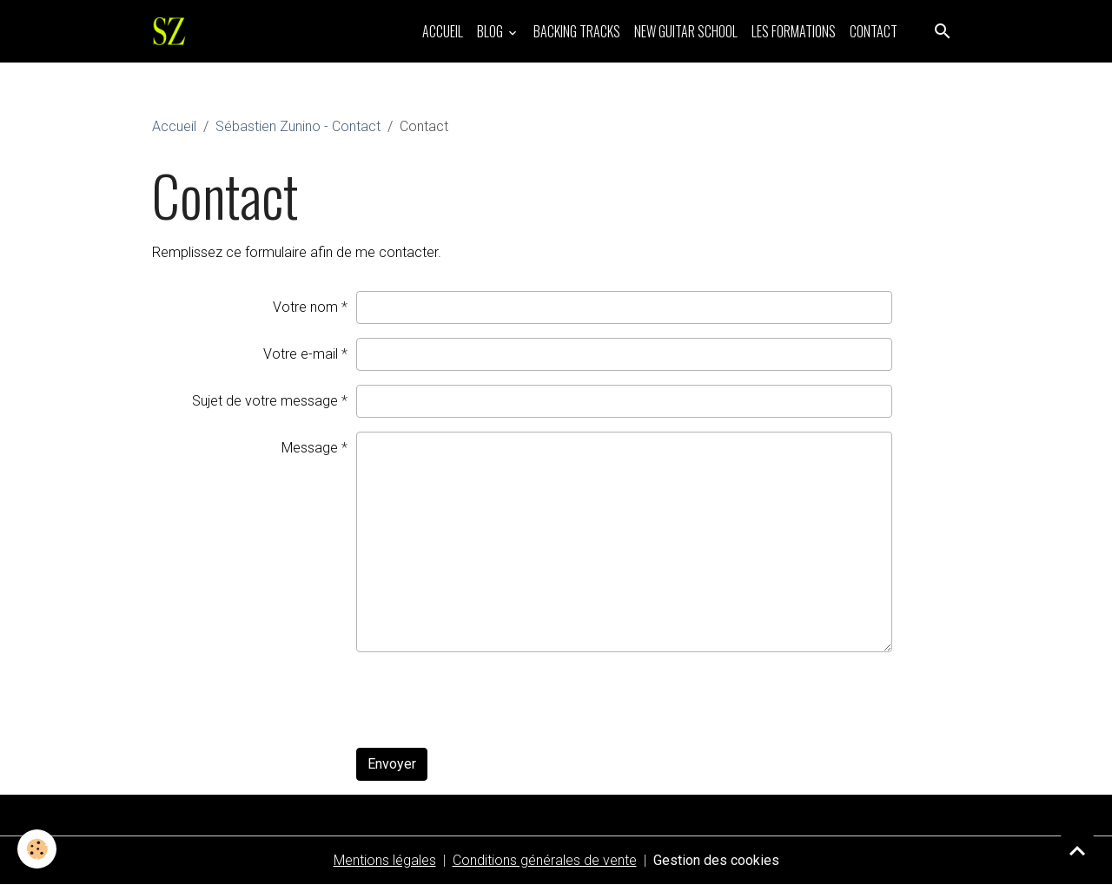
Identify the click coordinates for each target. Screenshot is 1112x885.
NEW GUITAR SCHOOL (686, 31)
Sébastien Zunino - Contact (298, 126)
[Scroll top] (1077, 850)
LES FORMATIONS (793, 31)
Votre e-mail (300, 354)
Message (309, 447)
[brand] (173, 31)
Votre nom (305, 307)
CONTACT (873, 31)
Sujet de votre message (265, 401)
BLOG (491, 31)
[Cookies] (36, 848)
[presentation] (488, 700)
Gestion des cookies (716, 860)
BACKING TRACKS (576, 31)
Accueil (174, 126)
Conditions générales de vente (545, 860)
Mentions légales (385, 860)
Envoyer (391, 764)
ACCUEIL (442, 31)
